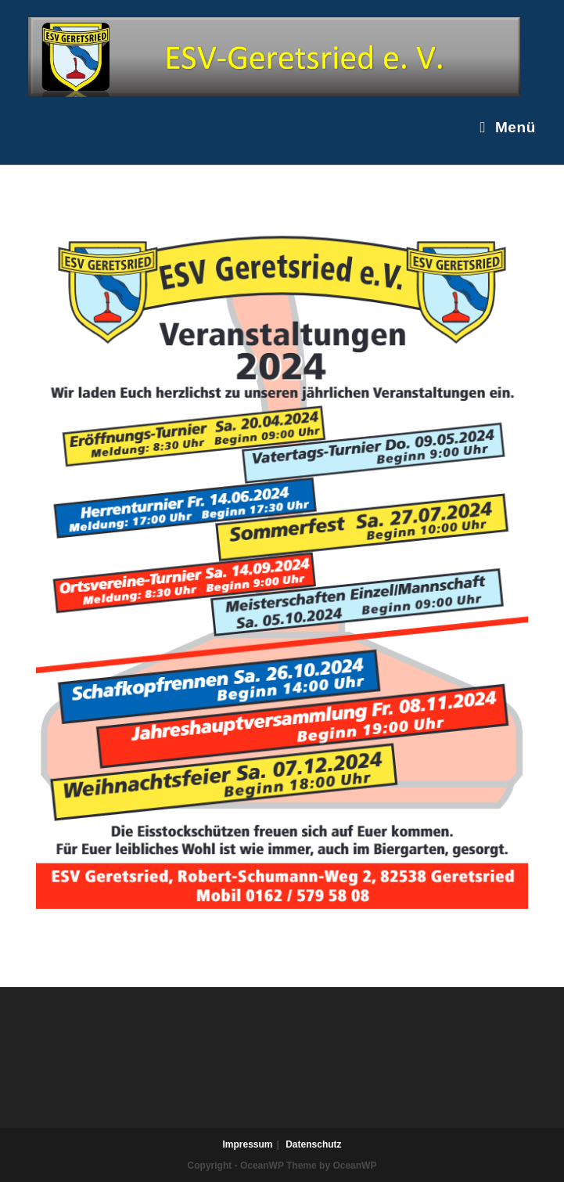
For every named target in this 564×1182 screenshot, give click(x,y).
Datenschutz (313, 1144)
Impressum (247, 1144)
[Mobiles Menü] (507, 127)
